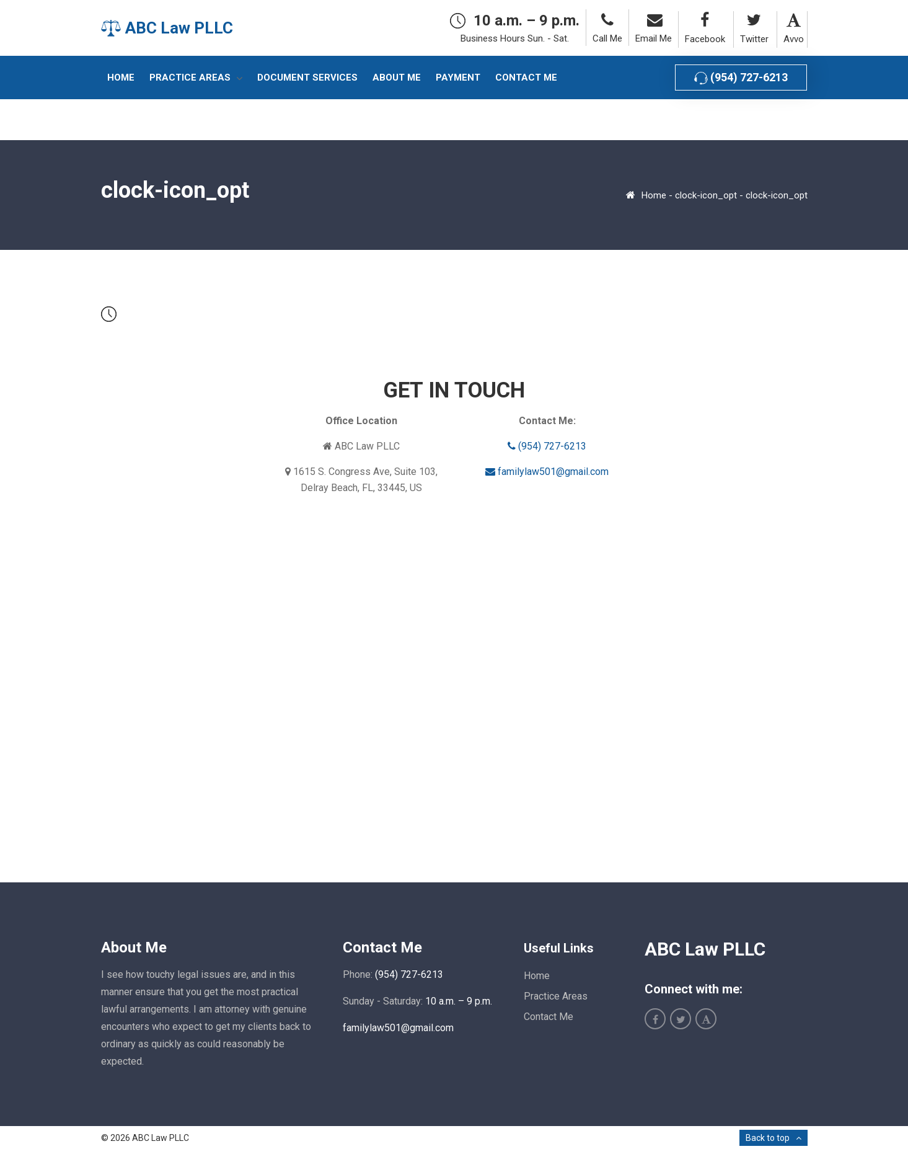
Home (653, 195)
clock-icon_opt (706, 195)
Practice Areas (556, 996)
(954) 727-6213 (741, 78)
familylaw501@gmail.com (547, 471)
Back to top (768, 1138)
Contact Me (548, 1017)
